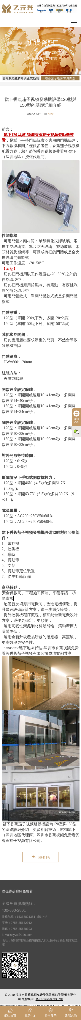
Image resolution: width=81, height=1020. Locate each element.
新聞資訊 (58, 52)
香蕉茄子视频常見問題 (42, 58)
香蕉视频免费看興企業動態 (21, 78)
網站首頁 (41, 52)
